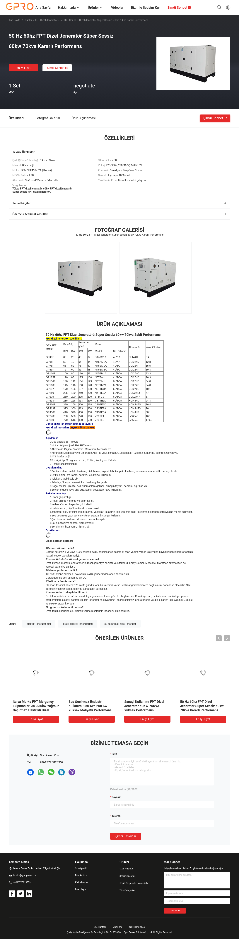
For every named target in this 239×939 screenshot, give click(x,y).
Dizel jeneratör (127, 868)
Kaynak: (116, 797)
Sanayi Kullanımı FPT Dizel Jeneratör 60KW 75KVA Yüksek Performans (144, 706)
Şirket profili (81, 868)
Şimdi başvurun (125, 836)
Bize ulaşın (80, 889)
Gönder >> (175, 910)
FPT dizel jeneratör (46, 20)
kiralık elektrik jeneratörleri (78, 623)
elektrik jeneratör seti (39, 623)
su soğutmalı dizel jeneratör (120, 623)
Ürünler (28, 20)
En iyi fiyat (23, 68)
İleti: (114, 753)
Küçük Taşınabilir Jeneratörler (134, 883)
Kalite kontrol (81, 882)
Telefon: (116, 815)
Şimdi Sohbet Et (57, 68)
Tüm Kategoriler (127, 890)
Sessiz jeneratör (127, 876)
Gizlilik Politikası (137, 927)
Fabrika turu (81, 875)
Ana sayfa (14, 20)
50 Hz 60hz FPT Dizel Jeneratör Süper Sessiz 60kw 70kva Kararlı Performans (202, 706)
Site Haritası (100, 927)
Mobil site (117, 927)
